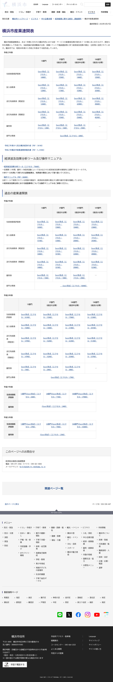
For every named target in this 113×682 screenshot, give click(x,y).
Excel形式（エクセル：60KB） (72, 136)
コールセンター (57, 4)
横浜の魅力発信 (72, 553)
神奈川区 (56, 597)
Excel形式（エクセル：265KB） (98, 87)
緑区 (91, 602)
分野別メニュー (88, 566)
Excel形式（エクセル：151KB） (43, 237)
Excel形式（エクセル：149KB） (43, 264)
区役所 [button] (36, 4)
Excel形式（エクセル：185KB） (98, 74)
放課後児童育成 (41, 554)
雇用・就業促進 (88, 549)
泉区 (30, 597)
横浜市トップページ (20, 19)
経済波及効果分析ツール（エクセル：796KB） (22, 166)
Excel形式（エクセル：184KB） (79, 224)
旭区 (18, 597)
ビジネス (34, 19)
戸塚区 (43, 602)
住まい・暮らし (25, 534)
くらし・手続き (26, 527)
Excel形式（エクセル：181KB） (62, 101)
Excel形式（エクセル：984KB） (74, 286)
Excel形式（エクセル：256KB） (80, 114)
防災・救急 (8, 527)
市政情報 (101, 527)
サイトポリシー (95, 645)
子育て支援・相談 (41, 541)
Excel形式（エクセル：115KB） (62, 87)
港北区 (92, 597)
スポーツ (70, 548)
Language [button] (45, 4)
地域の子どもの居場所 (41, 569)
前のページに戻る (12, 504)
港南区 (80, 597)
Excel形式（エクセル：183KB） (80, 87)
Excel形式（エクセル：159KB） (61, 224)
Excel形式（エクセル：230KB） (97, 224)
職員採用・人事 (104, 552)
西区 (67, 602)
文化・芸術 (71, 544)
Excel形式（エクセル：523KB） (97, 264)
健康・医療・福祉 (57, 529)
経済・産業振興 (88, 542)
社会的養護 (40, 574)
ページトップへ (56, 512)
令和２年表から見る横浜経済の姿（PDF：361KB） (24, 145)
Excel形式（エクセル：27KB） (63, 377)
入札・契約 (87, 533)
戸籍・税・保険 (25, 541)
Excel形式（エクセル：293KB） (97, 237)
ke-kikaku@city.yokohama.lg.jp (32, 467)
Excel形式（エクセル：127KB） (43, 114)
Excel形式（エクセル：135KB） (61, 237)
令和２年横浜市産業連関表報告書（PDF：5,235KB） (25, 150)
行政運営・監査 (104, 545)
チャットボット (72, 4)
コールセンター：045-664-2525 (63, 645)
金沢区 (67, 597)
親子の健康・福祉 (41, 534)
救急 (6, 541)
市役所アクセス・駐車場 (60, 636)
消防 (6, 537)
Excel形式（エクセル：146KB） (80, 74)
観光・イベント (73, 527)
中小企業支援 (46, 19)
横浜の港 (70, 533)
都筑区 (19, 602)
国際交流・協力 (88, 560)
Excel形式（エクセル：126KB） (43, 101)
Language (92, 636)
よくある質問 (56, 649)
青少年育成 (40, 563)
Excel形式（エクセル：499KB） (97, 251)
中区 (54, 602)
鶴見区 (31, 602)
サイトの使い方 (95, 649)
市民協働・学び (25, 547)
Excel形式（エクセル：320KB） (80, 101)
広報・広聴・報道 (104, 562)
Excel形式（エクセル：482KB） (98, 114)
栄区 (103, 597)
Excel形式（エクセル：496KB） (98, 101)
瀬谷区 (6, 602)
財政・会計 (103, 557)
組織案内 (54, 640)
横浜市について (104, 534)
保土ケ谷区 (81, 602)
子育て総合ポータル (41, 579)
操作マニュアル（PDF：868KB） (16, 177)
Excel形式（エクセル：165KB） (43, 224)
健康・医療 (56, 536)
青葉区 (6, 597)
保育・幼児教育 (41, 547)
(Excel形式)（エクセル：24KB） (54, 406)
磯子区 (43, 597)
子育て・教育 (40, 527)
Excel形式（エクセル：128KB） (43, 87)
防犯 (6, 545)
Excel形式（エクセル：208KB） (79, 237)
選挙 (100, 568)
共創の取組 (87, 554)
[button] (56, 488)
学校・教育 (40, 559)
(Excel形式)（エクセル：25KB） (53, 434)
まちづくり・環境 (25, 554)
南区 (103, 602)
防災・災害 (8, 533)
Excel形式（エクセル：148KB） (43, 251)
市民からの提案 (57, 653)
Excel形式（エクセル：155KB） (62, 74)
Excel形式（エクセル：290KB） (79, 264)
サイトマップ (94, 640)
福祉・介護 (56, 540)
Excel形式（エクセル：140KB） (43, 74)
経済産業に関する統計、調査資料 (68, 19)
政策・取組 (103, 540)
